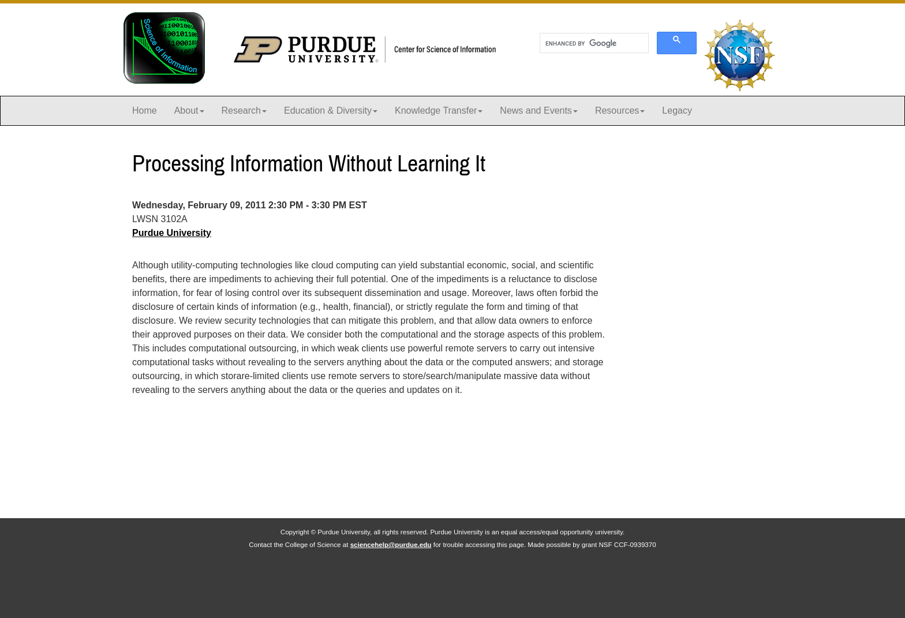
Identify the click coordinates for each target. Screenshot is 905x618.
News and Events (539, 110)
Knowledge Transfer (439, 110)
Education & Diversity (330, 110)
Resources (620, 110)
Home (144, 110)
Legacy (677, 110)
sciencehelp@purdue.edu (391, 544)
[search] (593, 43)
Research (244, 110)
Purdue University (171, 233)
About (189, 110)
